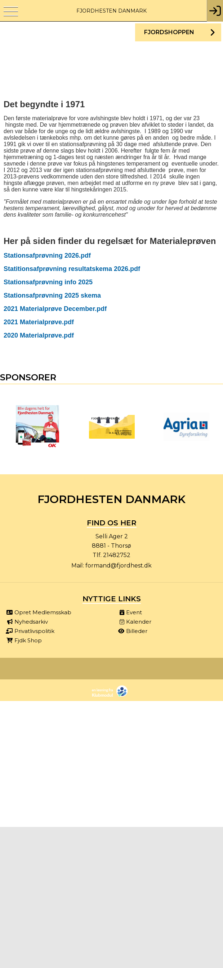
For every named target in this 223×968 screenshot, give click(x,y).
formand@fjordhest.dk (118, 565)
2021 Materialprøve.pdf (39, 322)
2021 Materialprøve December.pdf (55, 308)
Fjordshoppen (169, 32)
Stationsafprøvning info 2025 (48, 282)
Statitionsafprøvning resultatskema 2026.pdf (72, 268)
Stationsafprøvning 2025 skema (52, 295)
